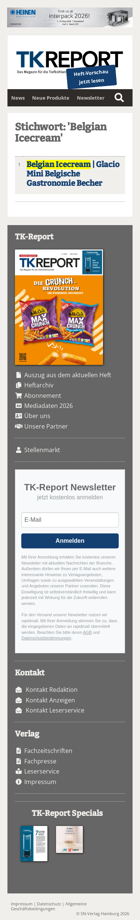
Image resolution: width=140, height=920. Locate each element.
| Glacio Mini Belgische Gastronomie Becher (73, 174)
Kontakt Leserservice (55, 710)
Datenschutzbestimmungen (46, 638)
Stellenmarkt (42, 450)
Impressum (40, 782)
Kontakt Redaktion (52, 690)
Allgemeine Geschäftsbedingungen (49, 906)
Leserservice (41, 771)
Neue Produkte (50, 97)
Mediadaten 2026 (48, 406)
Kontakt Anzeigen (50, 700)
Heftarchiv (38, 385)
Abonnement (42, 395)
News (18, 97)
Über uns (37, 416)
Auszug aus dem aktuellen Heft (67, 375)
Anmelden (70, 541)
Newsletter (91, 97)
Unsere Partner (46, 426)
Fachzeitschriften (48, 751)
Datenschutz (49, 904)
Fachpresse (40, 761)
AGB (87, 632)
